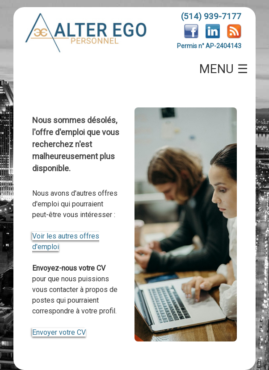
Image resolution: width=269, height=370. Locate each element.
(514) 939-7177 (211, 16)
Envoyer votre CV (59, 332)
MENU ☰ (223, 69)
